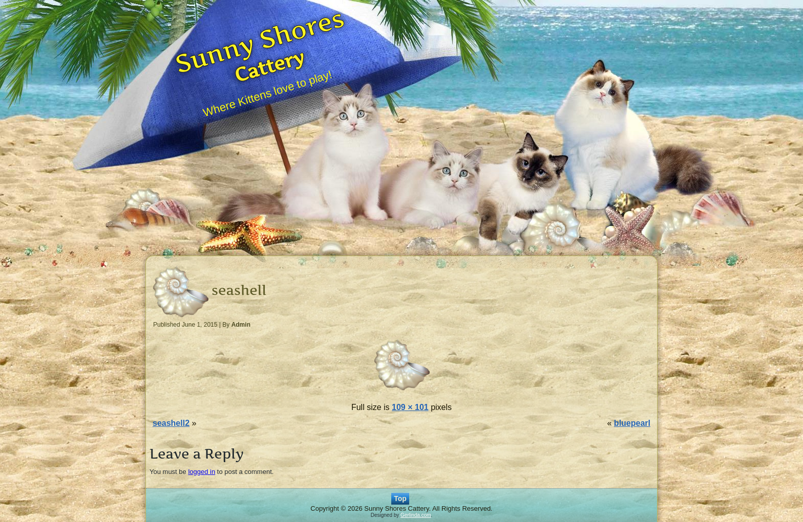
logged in (201, 471)
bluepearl (632, 423)
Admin (240, 324)
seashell (239, 290)
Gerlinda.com (415, 515)
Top (400, 498)
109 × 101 (410, 407)
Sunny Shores (259, 40)
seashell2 (171, 423)
